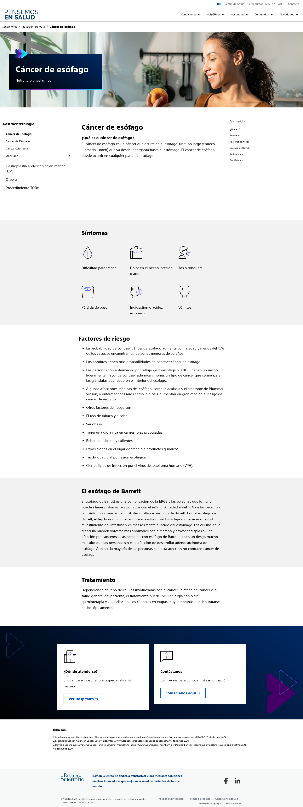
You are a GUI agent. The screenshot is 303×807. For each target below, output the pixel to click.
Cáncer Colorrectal (17, 148)
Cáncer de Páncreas (18, 141)
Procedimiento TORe (22, 188)
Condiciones (188, 14)
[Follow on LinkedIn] (237, 781)
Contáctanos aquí (180, 693)
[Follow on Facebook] (226, 781)
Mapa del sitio (234, 803)
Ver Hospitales (81, 699)
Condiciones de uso (226, 799)
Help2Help (213, 14)
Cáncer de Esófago (18, 134)
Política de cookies (199, 799)
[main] (151, 386)
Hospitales (237, 14)
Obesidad (12, 156)
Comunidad (262, 14)
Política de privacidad (171, 799)
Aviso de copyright (210, 803)
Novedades (287, 14)
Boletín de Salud (234, 4)
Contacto (293, 4)
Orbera (11, 179)
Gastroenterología (18, 124)
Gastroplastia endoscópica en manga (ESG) (36, 168)
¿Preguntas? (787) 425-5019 (266, 4)
